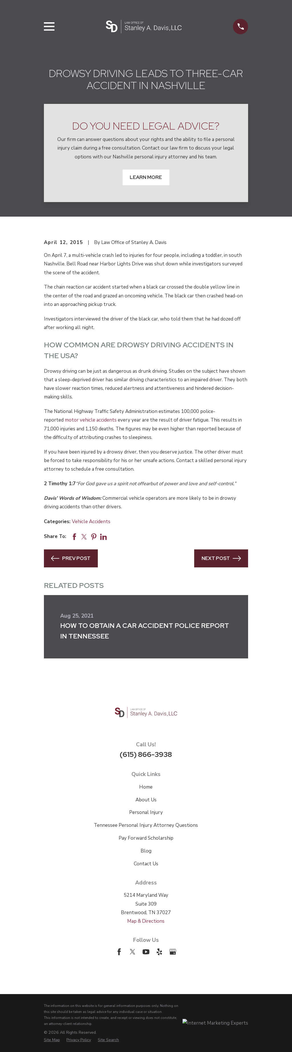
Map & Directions (146, 921)
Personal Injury (146, 812)
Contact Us (146, 863)
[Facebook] (119, 951)
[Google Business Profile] (172, 951)
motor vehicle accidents (91, 420)
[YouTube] (146, 951)
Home (146, 787)
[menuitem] (52, 1039)
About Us (146, 800)
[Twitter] (132, 951)
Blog (146, 851)
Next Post (221, 558)
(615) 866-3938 (146, 754)
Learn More (146, 177)
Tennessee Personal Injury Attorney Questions (146, 825)
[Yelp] (159, 951)
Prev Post (70, 558)
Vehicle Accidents (91, 521)
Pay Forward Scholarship (146, 838)
